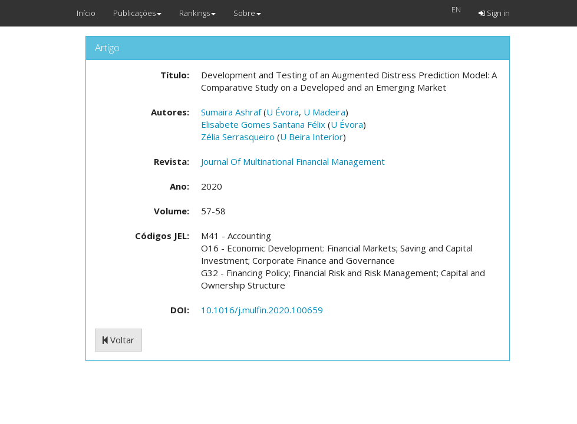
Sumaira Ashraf (231, 112)
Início (86, 13)
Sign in (494, 13)
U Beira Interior (311, 137)
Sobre (247, 13)
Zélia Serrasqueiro (238, 137)
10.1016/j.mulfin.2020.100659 (262, 310)
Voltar (118, 340)
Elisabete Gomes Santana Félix (263, 124)
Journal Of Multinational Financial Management (293, 161)
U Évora (282, 112)
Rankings (197, 13)
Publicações (137, 13)
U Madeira (324, 112)
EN (456, 9)
